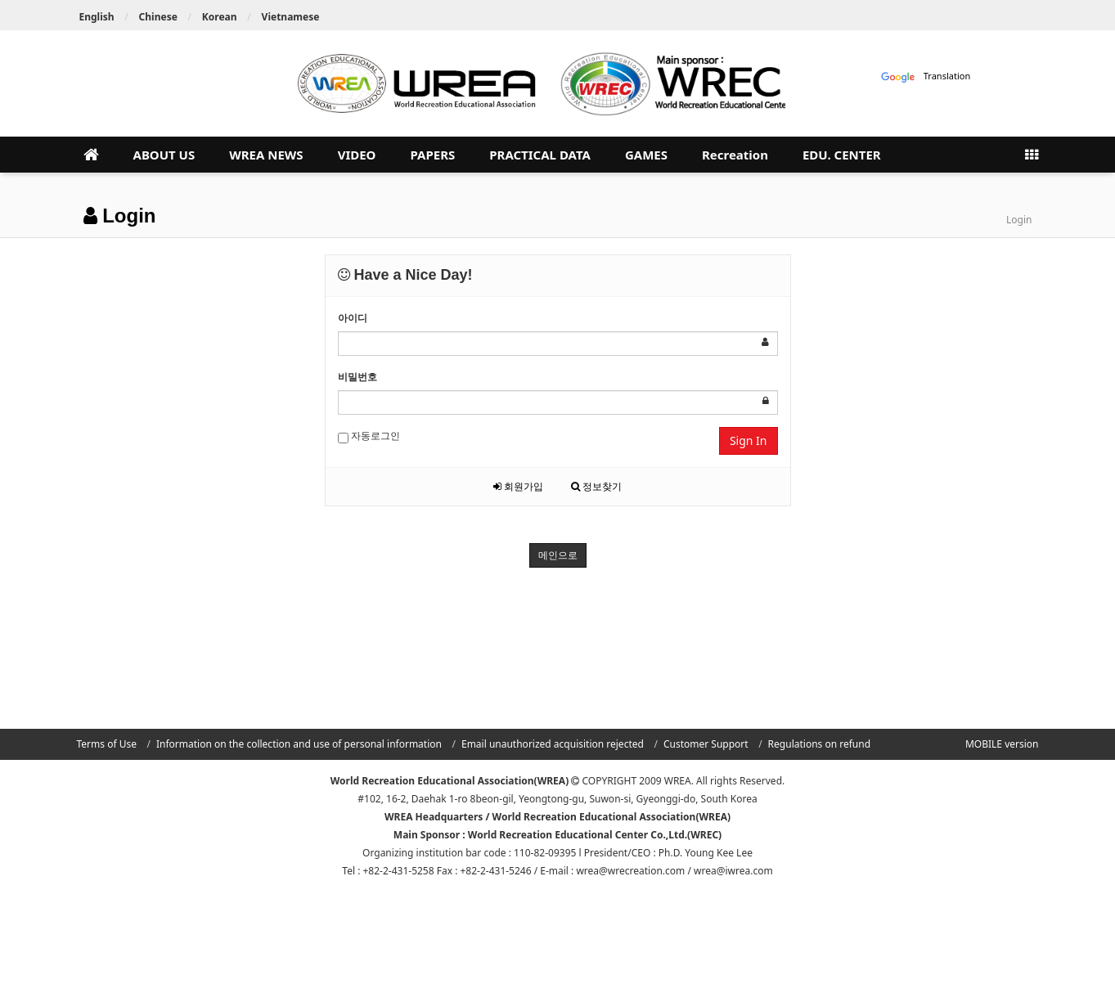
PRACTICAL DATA (540, 154)
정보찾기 (596, 486)
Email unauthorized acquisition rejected (552, 744)
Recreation (735, 154)
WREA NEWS (266, 154)
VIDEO (357, 154)
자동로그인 (369, 436)
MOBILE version (1002, 744)
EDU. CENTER (842, 154)
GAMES (646, 154)
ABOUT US (164, 154)
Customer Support (706, 744)
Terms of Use (107, 744)
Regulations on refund (819, 744)
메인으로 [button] (558, 555)
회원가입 (518, 486)
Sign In (748, 440)
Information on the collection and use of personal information (299, 744)
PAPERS (432, 154)
